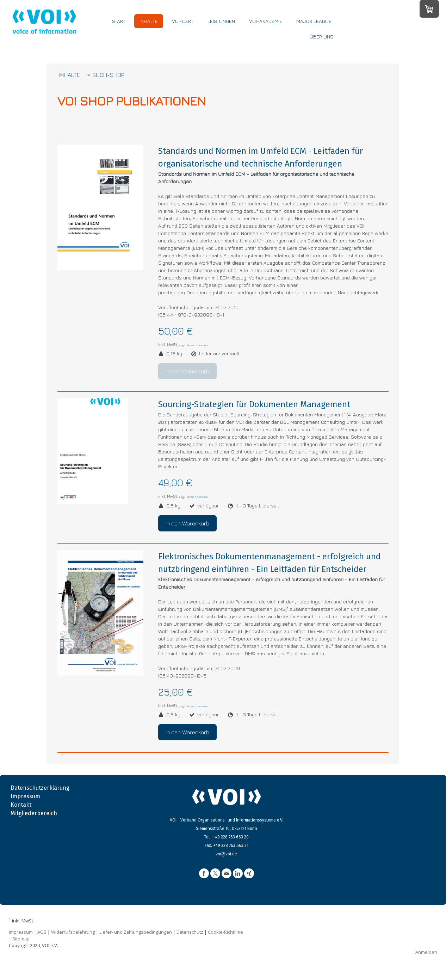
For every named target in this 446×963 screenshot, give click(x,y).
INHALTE (153, 31)
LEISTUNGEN (225, 31)
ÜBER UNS (325, 46)
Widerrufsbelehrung (73, 932)
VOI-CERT (187, 31)
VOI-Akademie (269, 31)
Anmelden (426, 952)
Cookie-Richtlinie (225, 932)
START (123, 31)
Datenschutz (189, 932)
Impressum (25, 796)
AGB (42, 932)
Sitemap (21, 938)
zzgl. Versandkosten (193, 345)
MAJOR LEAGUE (318, 31)
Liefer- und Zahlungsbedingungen (135, 932)
